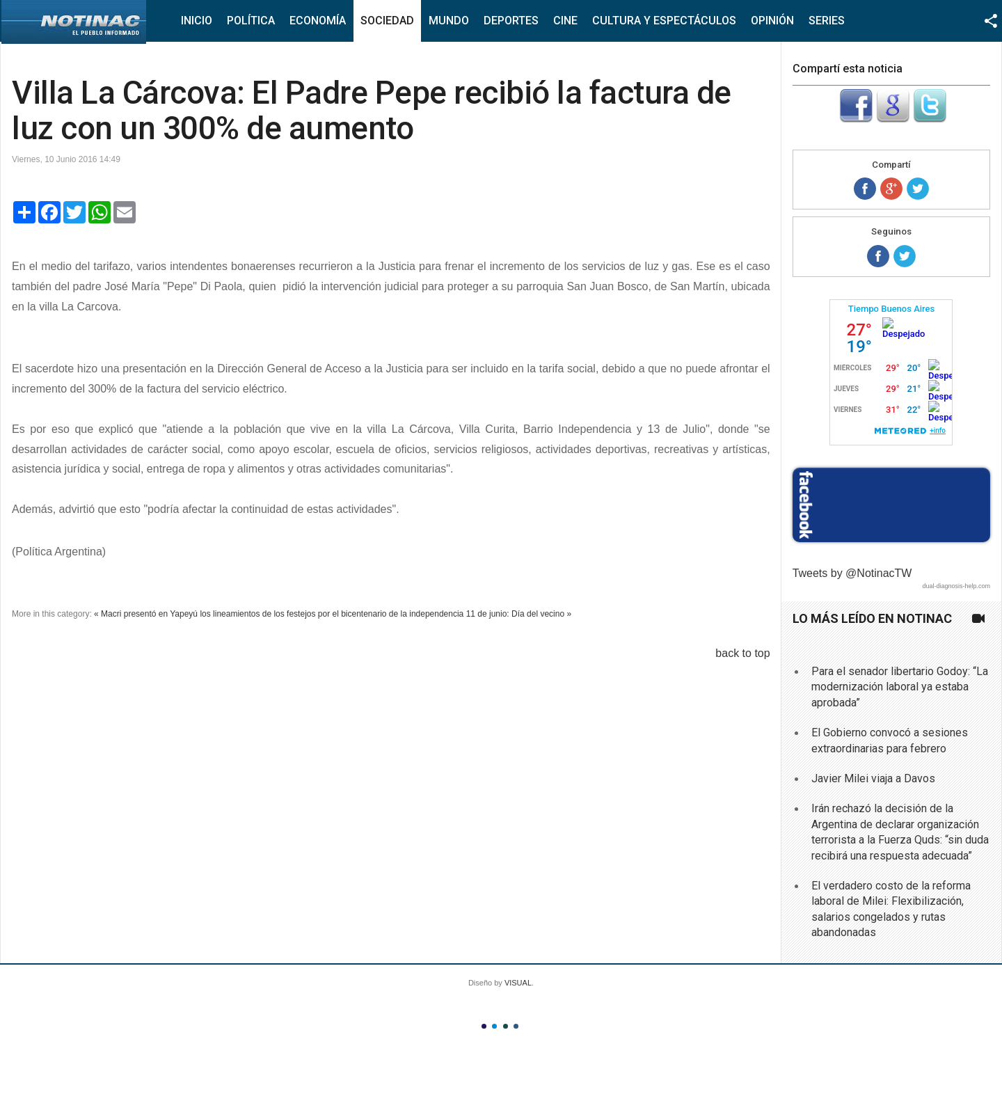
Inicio (196, 20)
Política (251, 20)
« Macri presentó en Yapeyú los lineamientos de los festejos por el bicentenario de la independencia (278, 614)
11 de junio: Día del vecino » (518, 614)
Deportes (511, 20)
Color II (494, 1026)
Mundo (449, 20)
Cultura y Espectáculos (664, 20)
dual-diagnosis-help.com (956, 586)
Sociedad (387, 20)
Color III (505, 1026)
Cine (565, 20)
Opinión (772, 20)
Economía (317, 20)
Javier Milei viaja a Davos (873, 778)
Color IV (516, 1026)
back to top (742, 653)
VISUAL (518, 983)
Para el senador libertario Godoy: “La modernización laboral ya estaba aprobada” (899, 687)
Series (827, 20)
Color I (484, 1026)
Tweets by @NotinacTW (852, 573)
